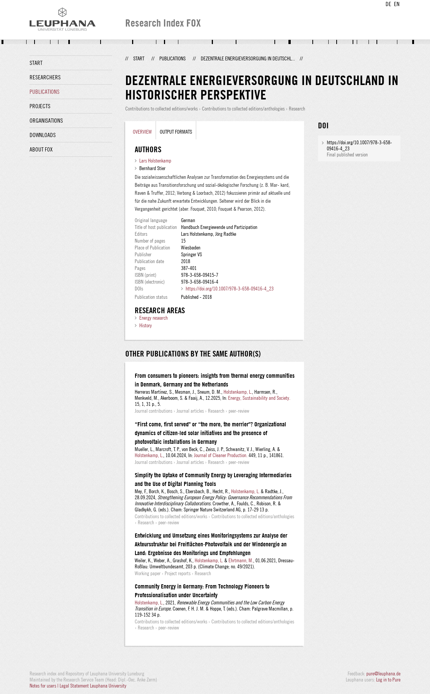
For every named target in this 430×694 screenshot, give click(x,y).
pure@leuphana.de (383, 673)
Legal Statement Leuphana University (93, 686)
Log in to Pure (388, 680)
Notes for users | (45, 686)
